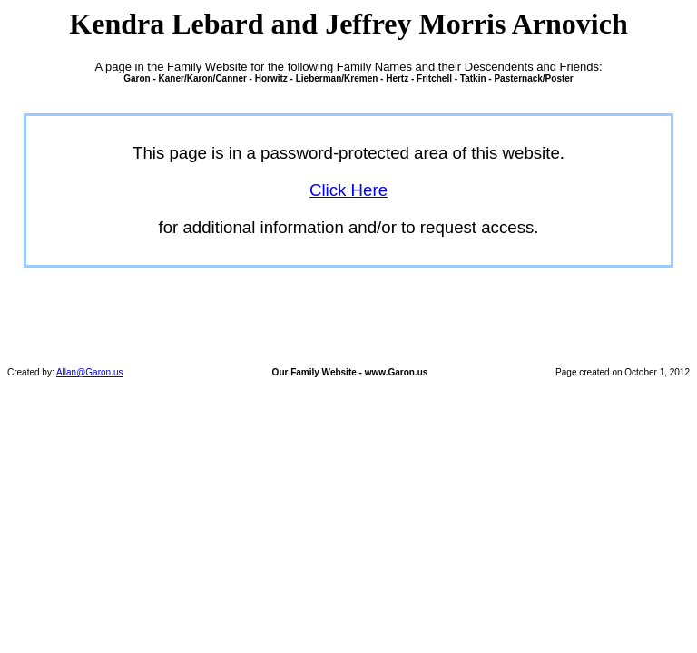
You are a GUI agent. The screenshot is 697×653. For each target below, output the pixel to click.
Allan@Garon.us (89, 372)
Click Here (348, 190)
